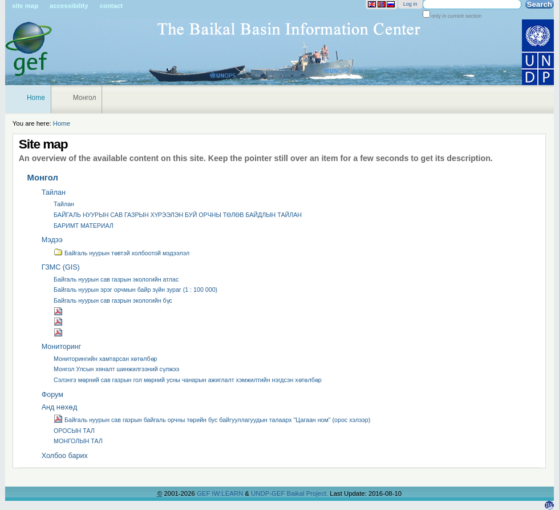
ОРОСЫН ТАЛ (74, 430)
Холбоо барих (65, 456)
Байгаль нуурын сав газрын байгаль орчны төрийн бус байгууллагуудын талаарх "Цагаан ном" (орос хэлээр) (212, 418)
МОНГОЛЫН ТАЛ (78, 440)
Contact (111, 5)
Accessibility (69, 5)
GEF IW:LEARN (221, 493)
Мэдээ (52, 240)
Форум (52, 395)
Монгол (84, 98)
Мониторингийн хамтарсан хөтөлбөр (105, 358)
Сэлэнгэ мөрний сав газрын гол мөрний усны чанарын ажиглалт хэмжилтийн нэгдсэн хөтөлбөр (188, 379)
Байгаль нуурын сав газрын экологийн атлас (116, 279)
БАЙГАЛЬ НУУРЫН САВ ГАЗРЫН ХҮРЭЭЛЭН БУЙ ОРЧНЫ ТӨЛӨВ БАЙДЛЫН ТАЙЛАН (178, 214)
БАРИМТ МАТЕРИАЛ (84, 225)
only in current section (456, 16)
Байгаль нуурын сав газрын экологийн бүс (113, 300)
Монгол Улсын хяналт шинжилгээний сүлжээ (116, 369)
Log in (410, 4)
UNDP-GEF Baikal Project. (290, 493)
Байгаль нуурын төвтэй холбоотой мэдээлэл (121, 251)
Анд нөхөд (60, 407)
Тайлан (54, 192)
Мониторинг (62, 347)
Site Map (25, 5)
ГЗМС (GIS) (61, 267)
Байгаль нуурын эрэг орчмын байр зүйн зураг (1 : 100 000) (135, 289)
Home (36, 98)
